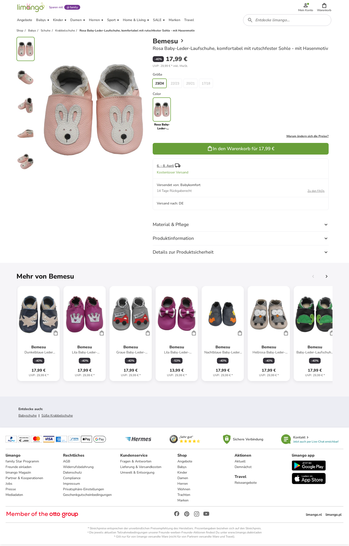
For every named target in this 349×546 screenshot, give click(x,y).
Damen (182, 479)
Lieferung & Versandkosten (140, 468)
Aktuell (240, 463)
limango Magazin (18, 474)
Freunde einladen (19, 468)
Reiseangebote (246, 484)
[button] (324, 8)
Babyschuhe (27, 417)
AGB (66, 463)
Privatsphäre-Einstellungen (83, 491)
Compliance (71, 479)
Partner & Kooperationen (24, 479)
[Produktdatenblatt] (38, 335)
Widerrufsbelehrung (78, 468)
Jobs (9, 485)
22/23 (175, 85)
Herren (182, 485)
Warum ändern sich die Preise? (307, 138)
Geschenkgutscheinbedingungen (87, 496)
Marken (183, 502)
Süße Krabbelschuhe (57, 417)
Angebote (184, 463)
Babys (182, 468)
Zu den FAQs (316, 192)
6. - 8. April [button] (165, 167)
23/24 (159, 85)
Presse (11, 491)
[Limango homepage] (31, 8)
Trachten (183, 496)
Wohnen (183, 491)
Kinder (182, 474)
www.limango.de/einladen (245, 534)
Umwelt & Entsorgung (137, 474)
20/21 (190, 85)
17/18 (206, 85)
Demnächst (243, 468)
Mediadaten (14, 496)
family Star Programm (22, 463)
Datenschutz (72, 474)
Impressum (71, 485)
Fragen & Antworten (135, 463)
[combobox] (287, 21)
